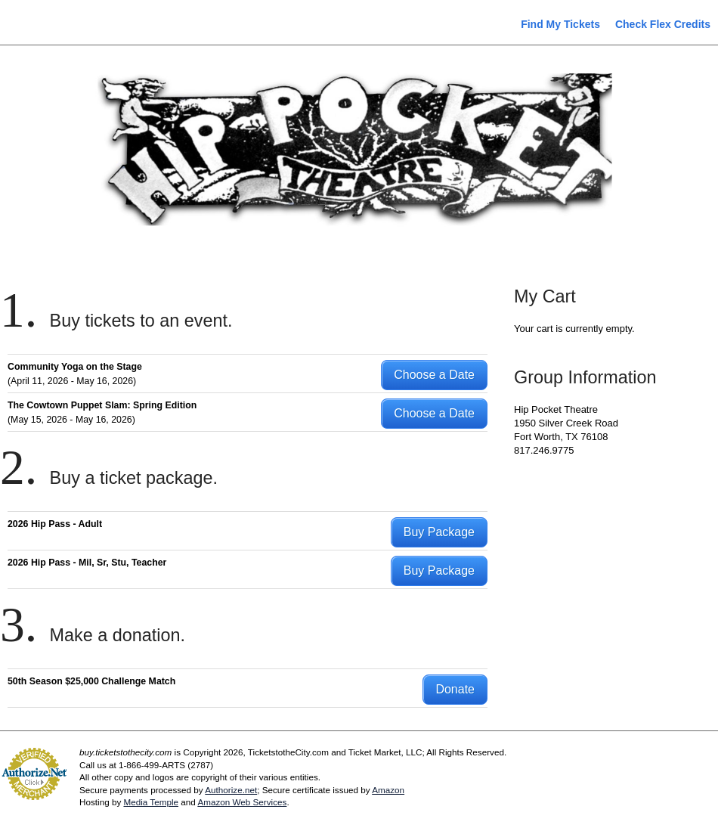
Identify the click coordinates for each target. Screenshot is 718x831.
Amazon (388, 790)
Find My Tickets (560, 24)
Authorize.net (231, 790)
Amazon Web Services (241, 802)
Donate (455, 689)
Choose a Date (434, 374)
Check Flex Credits (662, 24)
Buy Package (439, 532)
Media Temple (150, 802)
